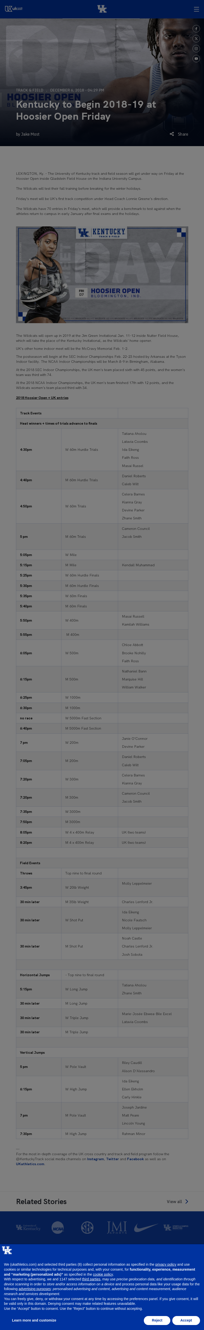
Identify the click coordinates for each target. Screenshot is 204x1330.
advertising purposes (34, 1289)
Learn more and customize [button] (34, 1320)
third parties (91, 1279)
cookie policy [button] (103, 1274)
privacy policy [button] (165, 1264)
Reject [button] (157, 1320)
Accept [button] (186, 1320)
